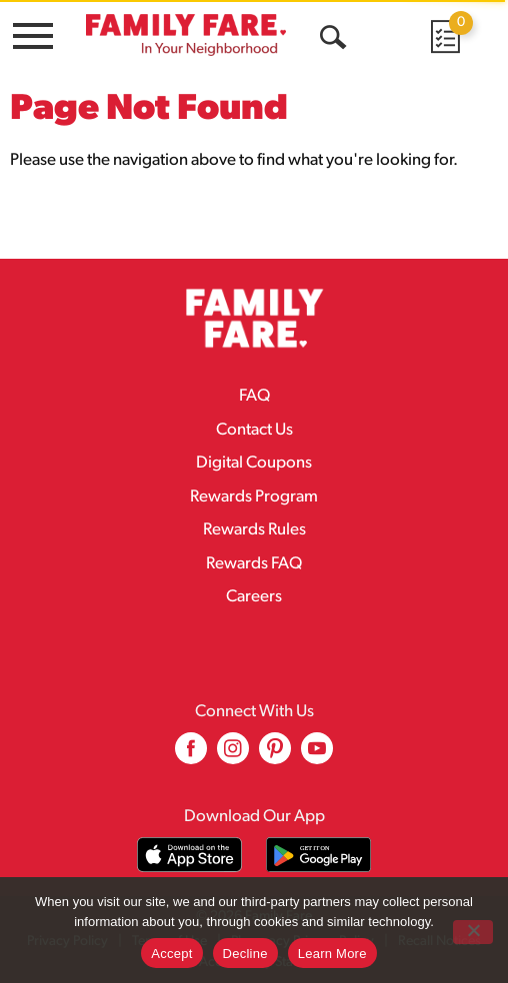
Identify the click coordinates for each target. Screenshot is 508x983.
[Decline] (473, 932)
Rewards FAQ (254, 563)
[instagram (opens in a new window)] (233, 755)
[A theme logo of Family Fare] (186, 34)
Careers (254, 596)
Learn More (332, 953)
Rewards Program (254, 497)
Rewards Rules (254, 529)
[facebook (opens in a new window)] (191, 755)
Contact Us (254, 430)
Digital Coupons (254, 463)
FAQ (254, 396)
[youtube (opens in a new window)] (317, 755)
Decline (245, 953)
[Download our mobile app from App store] (189, 854)
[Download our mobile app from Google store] (318, 854)
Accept (171, 953)
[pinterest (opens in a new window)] (275, 755)
